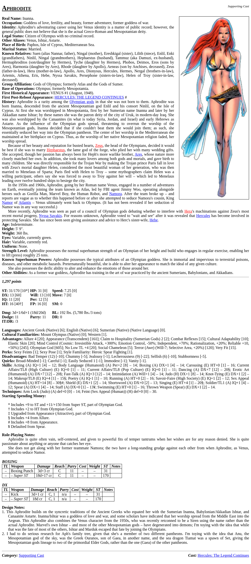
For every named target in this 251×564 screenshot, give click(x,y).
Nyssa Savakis (50, 216)
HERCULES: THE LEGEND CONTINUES (89, 97)
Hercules (203, 216)
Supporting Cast (31, 555)
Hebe (154, 220)
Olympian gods (82, 102)
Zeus (99, 145)
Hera (188, 211)
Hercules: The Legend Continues (223, 555)
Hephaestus (56, 150)
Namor (7, 202)
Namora (115, 194)
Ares (138, 154)
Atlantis (25, 202)
